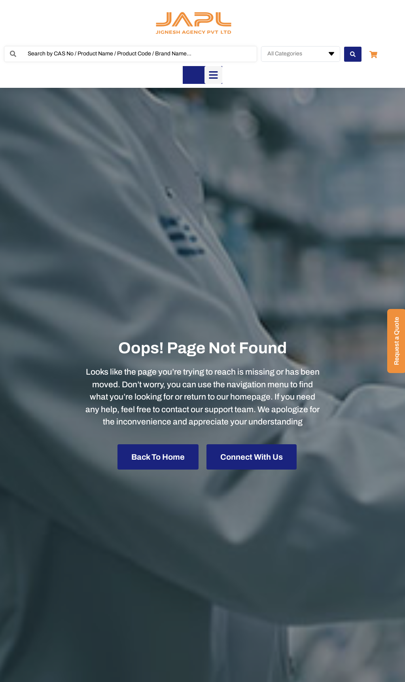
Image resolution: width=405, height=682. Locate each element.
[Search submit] (352, 53)
